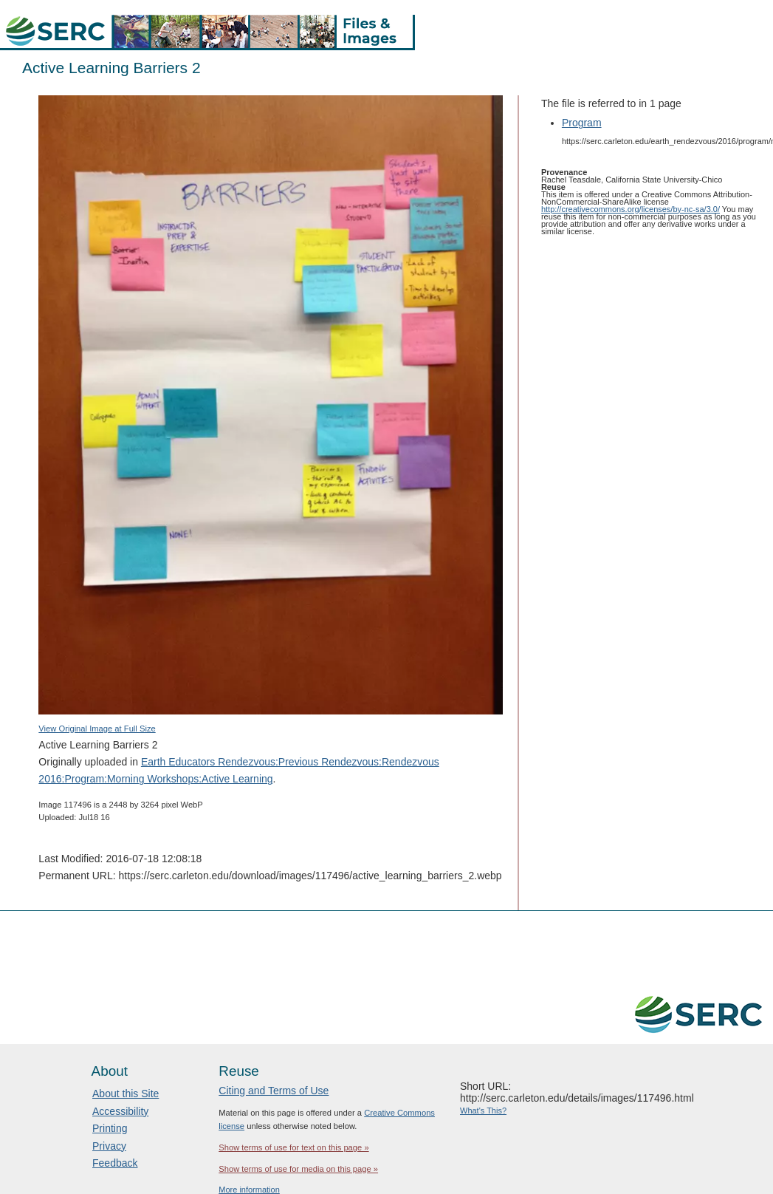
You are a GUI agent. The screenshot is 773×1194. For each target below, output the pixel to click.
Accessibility (120, 1111)
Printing (109, 1128)
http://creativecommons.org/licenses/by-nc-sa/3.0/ (630, 209)
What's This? (483, 1110)
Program (582, 123)
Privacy (109, 1146)
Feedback (114, 1163)
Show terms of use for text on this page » (293, 1147)
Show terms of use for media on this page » (298, 1168)
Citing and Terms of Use (274, 1090)
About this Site (125, 1093)
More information (249, 1189)
